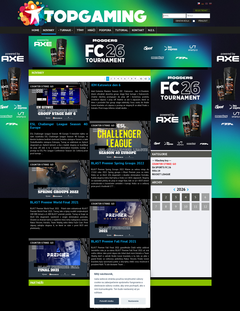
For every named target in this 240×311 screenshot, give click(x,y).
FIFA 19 (156, 170)
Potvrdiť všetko (107, 301)
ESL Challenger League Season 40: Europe (59, 126)
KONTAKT (138, 30)
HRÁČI (91, 30)
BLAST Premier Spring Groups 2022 (117, 163)
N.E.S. (151, 30)
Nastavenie (133, 301)
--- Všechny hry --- (161, 160)
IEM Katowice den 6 (106, 85)
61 (141, 78)
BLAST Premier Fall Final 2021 (113, 241)
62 (146, 78)
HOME (35, 30)
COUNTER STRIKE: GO (164, 163)
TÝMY (80, 30)
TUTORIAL (121, 30)
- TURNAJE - (65, 30)
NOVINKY (48, 30)
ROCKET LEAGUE (161, 174)
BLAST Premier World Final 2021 (54, 202)
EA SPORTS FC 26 (161, 167)
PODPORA (105, 30)
